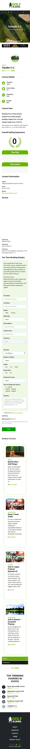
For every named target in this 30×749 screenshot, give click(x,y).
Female (13, 313)
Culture (10, 564)
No (11, 367)
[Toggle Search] (23, 12)
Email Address (8, 323)
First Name (7, 295)
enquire (12, 127)
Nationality (7, 316)
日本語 (15, 736)
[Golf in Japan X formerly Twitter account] (8, 12)
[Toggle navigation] (27, 12)
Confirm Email (8, 331)
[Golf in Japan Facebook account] (5, 12)
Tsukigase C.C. (12, 706)
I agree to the (13, 413)
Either (16, 367)
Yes (6, 367)
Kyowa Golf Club (12, 696)
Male (6, 313)
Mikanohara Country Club (15, 691)
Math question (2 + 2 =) (8, 419)
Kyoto (4, 65)
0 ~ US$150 (8, 387)
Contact (15, 733)
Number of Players (9, 357)
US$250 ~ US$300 (10, 391)
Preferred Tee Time (9, 377)
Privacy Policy (15, 739)
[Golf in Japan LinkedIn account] (11, 12)
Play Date (6, 350)
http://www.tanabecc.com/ (9, 193)
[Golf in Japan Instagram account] (2, 12)
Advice (10, 459)
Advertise (15, 730)
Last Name (7, 303)
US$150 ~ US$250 (10, 389)
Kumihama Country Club (15, 701)
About (15, 727)
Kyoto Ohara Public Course (16, 686)
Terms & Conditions (17, 413)
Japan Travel (12, 512)
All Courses (15, 668)
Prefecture (7, 338)
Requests (6, 395)
